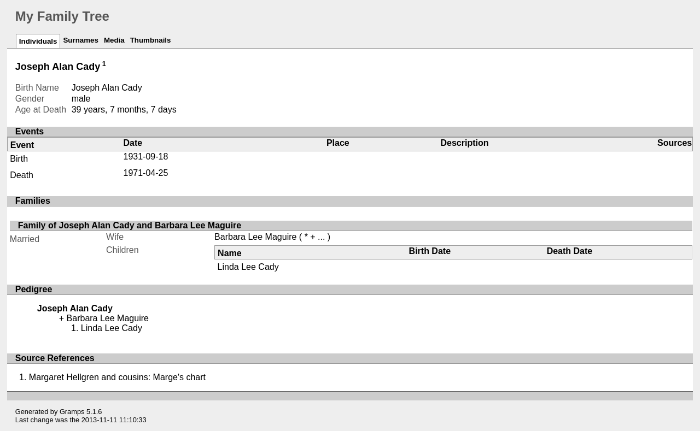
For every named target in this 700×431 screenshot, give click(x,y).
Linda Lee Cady (248, 266)
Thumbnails (150, 40)
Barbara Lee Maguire (255, 236)
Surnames (80, 40)
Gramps (72, 412)
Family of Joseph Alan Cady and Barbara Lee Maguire (129, 225)
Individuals (38, 41)
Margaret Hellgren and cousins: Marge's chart (117, 377)
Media (114, 40)
